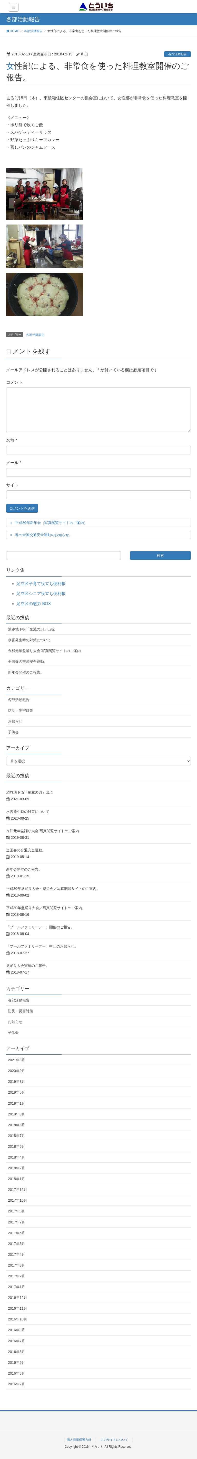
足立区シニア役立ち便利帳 (41, 593)
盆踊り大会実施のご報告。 (27, 966)
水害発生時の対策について (29, 640)
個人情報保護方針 (79, 1440)
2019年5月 (16, 1092)
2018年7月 (16, 1136)
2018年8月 (16, 1125)
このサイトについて (114, 1440)
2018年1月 (16, 1179)
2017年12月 (17, 1190)
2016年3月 (16, 1373)
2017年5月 (16, 1244)
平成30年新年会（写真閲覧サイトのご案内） (51, 523)
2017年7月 (16, 1222)
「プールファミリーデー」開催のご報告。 (40, 927)
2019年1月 (16, 1103)
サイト (12, 485)
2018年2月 (16, 1168)
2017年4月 (16, 1254)
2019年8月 (16, 1081)
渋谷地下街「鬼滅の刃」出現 (31, 629)
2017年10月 (17, 1200)
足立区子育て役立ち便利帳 (41, 583)
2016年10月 (17, 1319)
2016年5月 (16, 1362)
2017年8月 (16, 1211)
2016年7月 (16, 1341)
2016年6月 (16, 1352)
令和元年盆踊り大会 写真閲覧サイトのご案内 (44, 651)
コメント (14, 382)
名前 (11, 440)
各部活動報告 (177, 54)
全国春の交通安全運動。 (27, 661)
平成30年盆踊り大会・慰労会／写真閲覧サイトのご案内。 (53, 889)
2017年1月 (16, 1287)
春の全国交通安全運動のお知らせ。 (44, 535)
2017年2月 (16, 1276)
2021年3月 (16, 1060)
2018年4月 (16, 1157)
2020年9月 (16, 1071)
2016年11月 (17, 1308)
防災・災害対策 (20, 710)
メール (13, 463)
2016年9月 (16, 1330)
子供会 (13, 732)
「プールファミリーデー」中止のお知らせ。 (42, 946)
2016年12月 (17, 1298)
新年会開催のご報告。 (26, 672)
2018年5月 (16, 1146)
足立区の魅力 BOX (33, 603)
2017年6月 (16, 1233)
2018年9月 (16, 1114)
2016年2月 (16, 1384)
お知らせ (15, 721)
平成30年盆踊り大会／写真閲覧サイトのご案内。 (46, 908)
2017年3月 (16, 1265)
